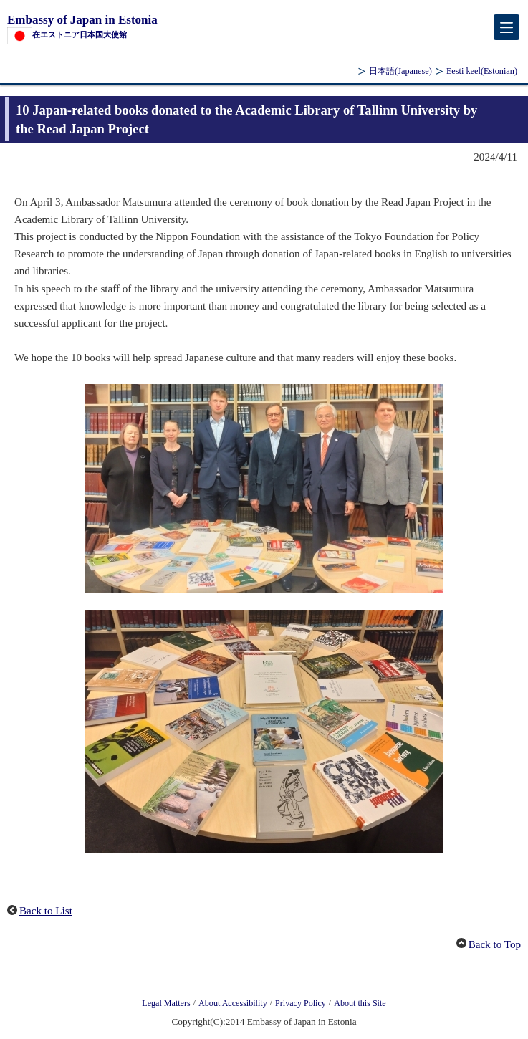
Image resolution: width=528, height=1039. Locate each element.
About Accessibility (232, 1003)
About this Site (359, 1003)
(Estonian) (481, 71)
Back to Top (495, 944)
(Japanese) (400, 71)
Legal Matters (166, 1003)
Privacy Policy (300, 1003)
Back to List (45, 910)
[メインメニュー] (506, 27)
